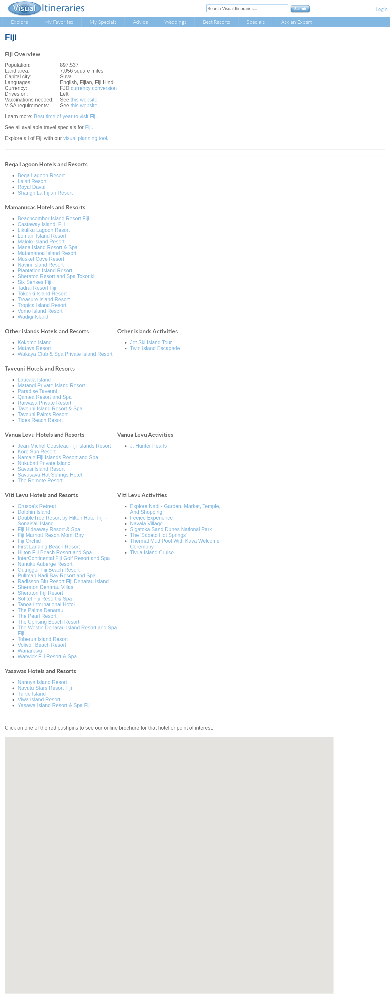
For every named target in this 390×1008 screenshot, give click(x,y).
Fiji (88, 127)
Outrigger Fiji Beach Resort (49, 570)
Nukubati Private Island (44, 463)
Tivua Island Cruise (152, 552)
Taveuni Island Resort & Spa (50, 408)
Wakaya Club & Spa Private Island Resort (65, 354)
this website (84, 99)
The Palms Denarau (40, 610)
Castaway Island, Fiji (41, 224)
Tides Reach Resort (40, 420)
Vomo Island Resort (40, 311)
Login (382, 9)
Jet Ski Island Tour (151, 342)
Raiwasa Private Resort (44, 403)
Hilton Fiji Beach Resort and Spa (55, 552)
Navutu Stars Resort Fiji (45, 688)
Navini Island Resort (41, 264)
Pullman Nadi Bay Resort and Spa (57, 575)
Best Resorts (216, 22)
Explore (19, 22)
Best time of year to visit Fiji (65, 116)
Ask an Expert (296, 22)
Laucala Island (34, 379)
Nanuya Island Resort (42, 682)
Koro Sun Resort (37, 451)
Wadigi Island (33, 317)
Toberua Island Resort (43, 639)
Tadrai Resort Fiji (37, 288)
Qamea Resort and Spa (45, 397)
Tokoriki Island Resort (42, 293)
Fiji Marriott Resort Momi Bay (51, 535)
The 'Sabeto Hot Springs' (158, 535)
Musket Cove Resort (41, 259)
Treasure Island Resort (44, 299)
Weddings (175, 22)
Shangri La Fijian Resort (45, 193)
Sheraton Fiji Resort (40, 593)
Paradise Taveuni (37, 391)
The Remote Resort (40, 480)
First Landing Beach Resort (49, 546)
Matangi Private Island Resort (51, 385)
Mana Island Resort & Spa (48, 247)
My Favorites (58, 22)
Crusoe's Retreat (37, 506)
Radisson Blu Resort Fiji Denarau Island (63, 581)
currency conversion (94, 88)
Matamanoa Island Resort (47, 253)
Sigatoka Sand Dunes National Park (171, 529)
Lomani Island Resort (42, 236)
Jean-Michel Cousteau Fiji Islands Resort (64, 446)
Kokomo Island (35, 342)
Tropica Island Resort (42, 305)
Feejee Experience (151, 518)
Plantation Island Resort (45, 270)
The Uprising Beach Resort (48, 622)
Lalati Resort (32, 181)
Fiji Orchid (29, 541)
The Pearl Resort (37, 616)
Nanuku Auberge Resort (45, 564)
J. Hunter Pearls (148, 446)
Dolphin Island (34, 512)
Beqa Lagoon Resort (41, 175)
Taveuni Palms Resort (43, 414)
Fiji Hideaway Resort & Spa (49, 529)
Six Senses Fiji (34, 282)
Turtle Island (32, 694)
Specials (256, 22)
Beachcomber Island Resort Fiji (53, 218)
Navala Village (146, 523)
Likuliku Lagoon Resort (44, 230)
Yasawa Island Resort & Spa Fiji (54, 705)
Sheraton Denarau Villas (45, 587)
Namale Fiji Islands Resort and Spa (58, 457)
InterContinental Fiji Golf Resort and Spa (64, 558)
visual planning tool (85, 138)
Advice (140, 22)
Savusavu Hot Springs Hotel (50, 475)
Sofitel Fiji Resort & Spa (45, 598)
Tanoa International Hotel (46, 604)
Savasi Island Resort (41, 469)
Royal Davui (31, 187)
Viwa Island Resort (39, 699)
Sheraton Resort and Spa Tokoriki (56, 276)
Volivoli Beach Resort (42, 645)
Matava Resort (34, 348)
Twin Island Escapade (155, 348)
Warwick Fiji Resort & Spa (47, 656)
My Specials (103, 22)
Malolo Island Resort (41, 241)
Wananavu (30, 650)
